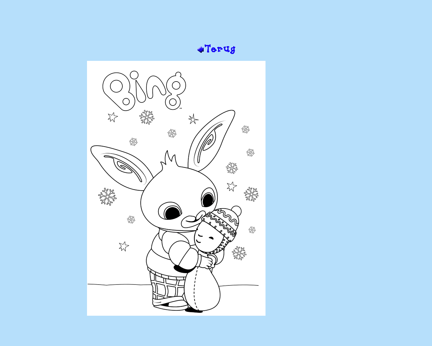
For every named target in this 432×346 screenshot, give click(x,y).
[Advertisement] (216, 24)
